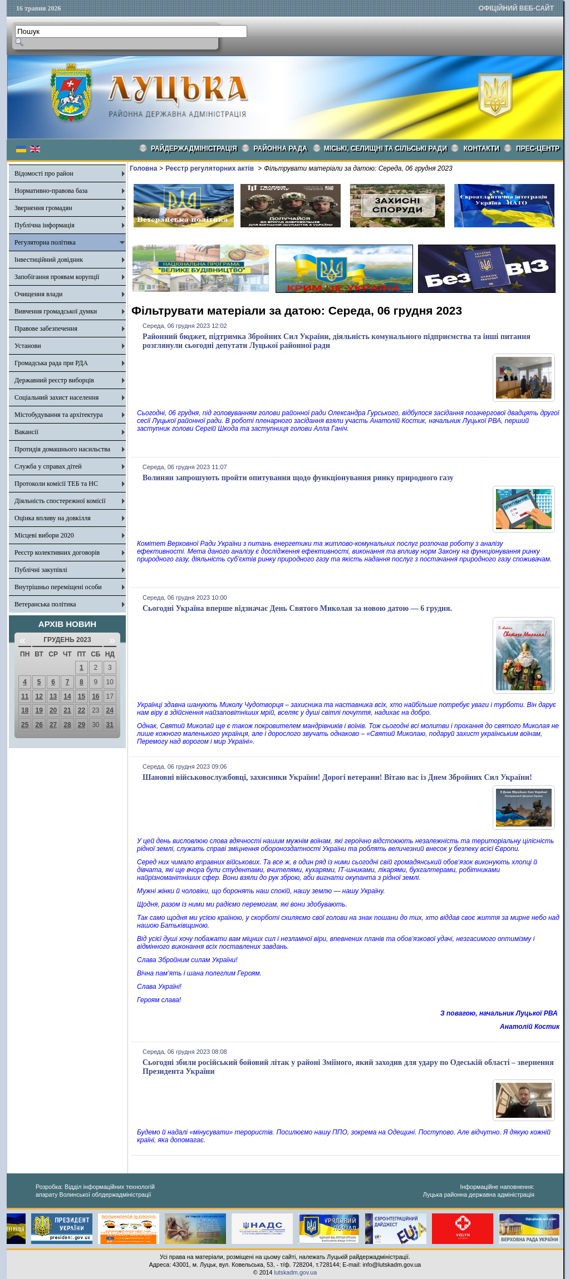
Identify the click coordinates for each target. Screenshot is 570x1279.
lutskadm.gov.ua (295, 1272)
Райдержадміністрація (194, 148)
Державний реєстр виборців (54, 380)
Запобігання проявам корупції (56, 277)
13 (53, 696)
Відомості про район (43, 173)
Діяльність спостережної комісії (60, 501)
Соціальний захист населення (56, 397)
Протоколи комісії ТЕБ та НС (56, 483)
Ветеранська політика (45, 604)
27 (53, 725)
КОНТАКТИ (481, 148)
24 (110, 710)
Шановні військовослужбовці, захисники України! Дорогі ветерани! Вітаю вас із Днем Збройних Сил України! (337, 777)
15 (81, 696)
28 (67, 725)
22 (81, 710)
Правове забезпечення (45, 328)
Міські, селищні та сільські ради (385, 148)
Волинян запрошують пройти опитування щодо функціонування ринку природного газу (298, 478)
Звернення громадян (43, 208)
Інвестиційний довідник (48, 259)
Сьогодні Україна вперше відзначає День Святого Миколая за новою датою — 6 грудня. (297, 608)
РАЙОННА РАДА (280, 148)
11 (24, 696)
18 (24, 710)
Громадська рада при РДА (51, 363)
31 (110, 725)
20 (53, 710)
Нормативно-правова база (50, 191)
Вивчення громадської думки (55, 311)
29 (81, 725)
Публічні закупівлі (40, 570)
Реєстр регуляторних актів (210, 168)
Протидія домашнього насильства (62, 449)
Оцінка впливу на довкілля (52, 518)
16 (95, 696)
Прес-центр (537, 148)
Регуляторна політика (45, 242)
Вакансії (26, 432)
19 (38, 710)
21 (67, 710)
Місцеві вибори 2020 (44, 535)
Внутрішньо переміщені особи (58, 587)
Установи (27, 346)
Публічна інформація (44, 225)
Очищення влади (38, 294)
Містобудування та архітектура (58, 415)
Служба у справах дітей (48, 466)
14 (67, 696)
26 (38, 725)
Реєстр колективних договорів (57, 552)
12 (38, 696)
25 (24, 725)
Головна (143, 168)
